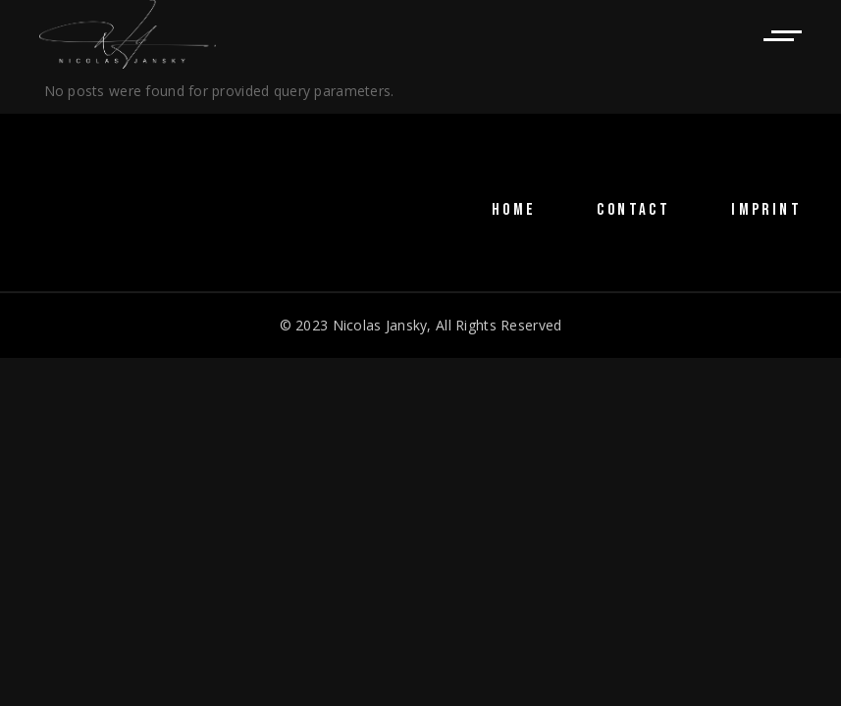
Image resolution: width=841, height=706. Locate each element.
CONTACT (633, 210)
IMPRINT (766, 210)
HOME (514, 210)
